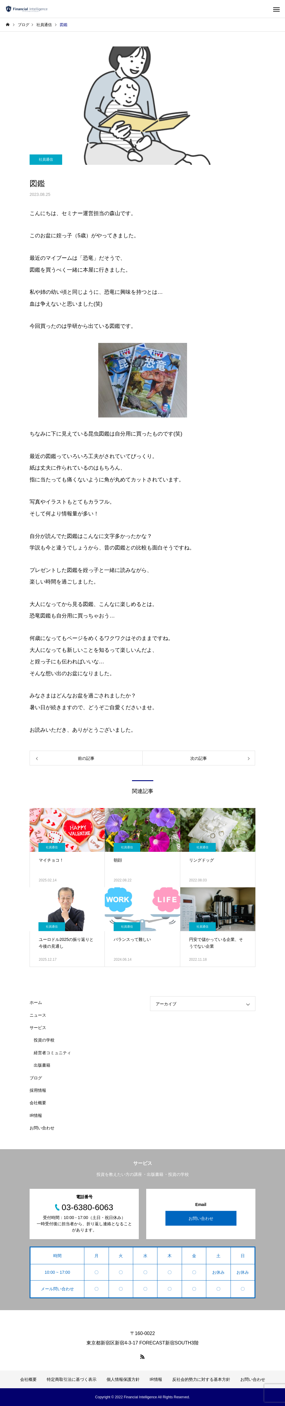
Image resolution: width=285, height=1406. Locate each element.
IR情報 (36, 1115)
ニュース (38, 1015)
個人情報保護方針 (123, 1379)
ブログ (36, 1078)
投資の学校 (44, 1040)
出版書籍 (42, 1065)
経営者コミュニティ (52, 1052)
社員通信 (46, 159)
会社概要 (38, 1102)
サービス (38, 1027)
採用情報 (38, 1090)
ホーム (36, 1002)
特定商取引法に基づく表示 (71, 1379)
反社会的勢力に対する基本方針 (201, 1379)
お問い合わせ (42, 1128)
